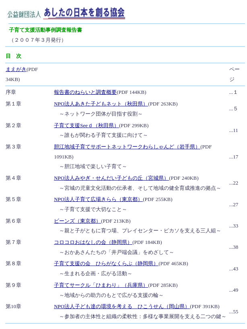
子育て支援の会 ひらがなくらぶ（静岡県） (106, 263)
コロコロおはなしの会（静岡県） (93, 242)
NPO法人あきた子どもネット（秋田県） (101, 104)
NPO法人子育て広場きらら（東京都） (98, 199)
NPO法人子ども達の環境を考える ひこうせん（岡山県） (122, 306)
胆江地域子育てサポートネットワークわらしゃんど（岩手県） (127, 147)
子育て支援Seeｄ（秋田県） (86, 125)
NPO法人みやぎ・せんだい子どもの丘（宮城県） (111, 178)
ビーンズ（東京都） (77, 221)
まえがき (16, 69)
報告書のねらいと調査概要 (85, 92)
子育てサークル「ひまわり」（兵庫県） (101, 285)
